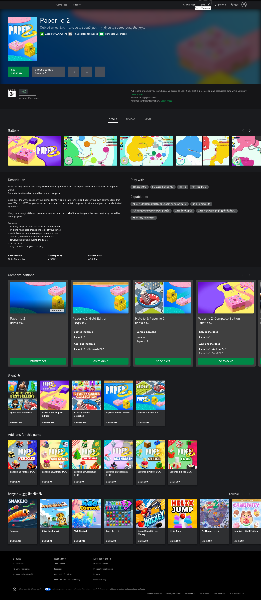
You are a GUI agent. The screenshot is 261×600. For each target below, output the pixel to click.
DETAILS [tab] (113, 119)
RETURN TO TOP (37, 361)
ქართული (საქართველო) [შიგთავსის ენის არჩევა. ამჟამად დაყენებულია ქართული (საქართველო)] (29, 589)
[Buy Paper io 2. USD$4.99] (18, 72)
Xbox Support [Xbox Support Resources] (59, 563)
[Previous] (243, 130)
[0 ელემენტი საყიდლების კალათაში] (221, 4)
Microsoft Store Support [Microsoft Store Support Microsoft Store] (103, 569)
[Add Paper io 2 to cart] (86, 72)
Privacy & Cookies (173, 594)
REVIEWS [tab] (130, 119)
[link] (22, 403)
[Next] (249, 130)
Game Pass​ (61, 4)
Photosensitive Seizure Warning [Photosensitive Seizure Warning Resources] (67, 579)
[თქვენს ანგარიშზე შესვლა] (238, 4)
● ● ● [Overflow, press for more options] (100, 72)
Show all (234, 493)
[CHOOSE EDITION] (48, 72)
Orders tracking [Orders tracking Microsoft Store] (99, 579)
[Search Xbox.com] (205, 4)
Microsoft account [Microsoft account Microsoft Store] (100, 563)
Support (77, 4)
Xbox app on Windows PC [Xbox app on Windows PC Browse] (23, 574)
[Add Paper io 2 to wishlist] (73, 72)
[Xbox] (46, 4)
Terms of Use (190, 594)
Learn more (136, 94)
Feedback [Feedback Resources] (58, 569)
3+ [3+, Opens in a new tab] (23, 91)
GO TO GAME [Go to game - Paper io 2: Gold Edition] (100, 361)
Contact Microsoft (154, 594)
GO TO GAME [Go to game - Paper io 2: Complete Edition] (226, 361)
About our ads (219, 594)
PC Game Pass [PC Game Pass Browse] (19, 563)
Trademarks (204, 594)
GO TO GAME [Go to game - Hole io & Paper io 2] (163, 361)
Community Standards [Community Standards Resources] (63, 574)
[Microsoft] (24, 4)
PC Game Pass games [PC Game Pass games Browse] (21, 569)
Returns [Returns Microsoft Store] (96, 574)
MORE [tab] (148, 119)
